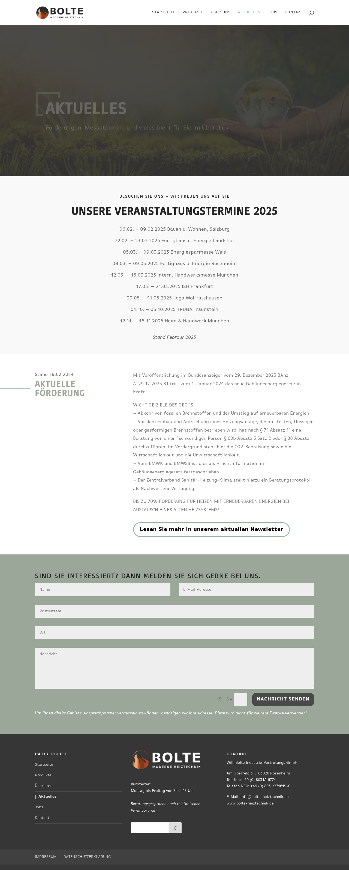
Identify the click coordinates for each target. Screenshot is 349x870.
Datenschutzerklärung (87, 857)
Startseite (163, 12)
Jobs (272, 12)
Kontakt (294, 12)
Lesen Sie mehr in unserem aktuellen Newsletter (211, 529)
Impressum (45, 857)
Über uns (221, 12)
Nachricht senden (283, 699)
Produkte (193, 12)
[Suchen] (175, 827)
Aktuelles (249, 12)
